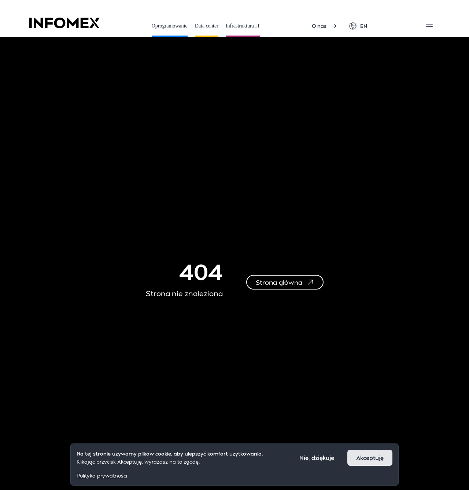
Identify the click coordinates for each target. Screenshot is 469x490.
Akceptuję (370, 457)
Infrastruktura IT (243, 30)
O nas (324, 26)
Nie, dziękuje (316, 457)
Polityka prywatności (102, 475)
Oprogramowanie (170, 30)
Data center (206, 30)
